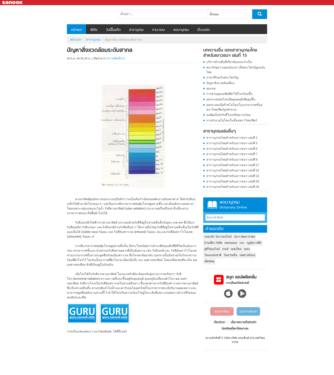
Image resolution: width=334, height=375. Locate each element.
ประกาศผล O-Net (244, 236)
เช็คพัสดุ (209, 261)
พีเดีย (93, 30)
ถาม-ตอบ (158, 30)
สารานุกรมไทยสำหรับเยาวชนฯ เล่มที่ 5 (232, 148)
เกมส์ (225, 249)
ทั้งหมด (214, 14)
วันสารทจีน (230, 255)
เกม (242, 242)
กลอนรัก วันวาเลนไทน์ (218, 236)
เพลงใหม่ (236, 249)
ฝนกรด (211, 88)
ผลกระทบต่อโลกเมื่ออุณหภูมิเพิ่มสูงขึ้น (230, 99)
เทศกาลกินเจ (247, 255)
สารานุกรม (136, 30)
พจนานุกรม (181, 30)
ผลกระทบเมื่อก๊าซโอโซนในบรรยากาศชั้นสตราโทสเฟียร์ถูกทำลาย (234, 107)
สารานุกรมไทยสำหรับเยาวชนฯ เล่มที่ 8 (232, 159)
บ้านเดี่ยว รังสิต (213, 242)
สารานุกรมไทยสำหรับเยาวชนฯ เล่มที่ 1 (232, 137)
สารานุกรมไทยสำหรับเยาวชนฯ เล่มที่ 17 (232, 165)
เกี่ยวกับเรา (219, 322)
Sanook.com (12, 2)
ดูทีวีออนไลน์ (212, 249)
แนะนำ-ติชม (222, 311)
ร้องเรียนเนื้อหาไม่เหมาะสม (235, 329)
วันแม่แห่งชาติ (212, 255)
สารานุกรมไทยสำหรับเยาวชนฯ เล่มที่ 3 (232, 143)
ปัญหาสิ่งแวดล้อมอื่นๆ (220, 83)
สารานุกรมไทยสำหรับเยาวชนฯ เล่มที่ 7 (232, 154)
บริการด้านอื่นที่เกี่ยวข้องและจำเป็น (229, 62)
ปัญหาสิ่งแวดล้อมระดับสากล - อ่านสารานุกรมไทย (89, 14)
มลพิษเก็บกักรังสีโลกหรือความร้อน (228, 115)
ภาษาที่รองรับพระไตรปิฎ (222, 77)
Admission (231, 242)
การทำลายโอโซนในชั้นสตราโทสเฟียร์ (231, 120)
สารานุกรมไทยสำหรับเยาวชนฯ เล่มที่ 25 (232, 181)
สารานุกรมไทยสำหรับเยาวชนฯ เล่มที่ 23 (232, 176)
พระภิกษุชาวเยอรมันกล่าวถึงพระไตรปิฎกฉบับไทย (235, 70)
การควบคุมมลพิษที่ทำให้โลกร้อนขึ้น (229, 94)
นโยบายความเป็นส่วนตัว (243, 322)
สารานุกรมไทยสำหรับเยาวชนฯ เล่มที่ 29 (232, 186)
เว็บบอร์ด (203, 30)
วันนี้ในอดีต (113, 30)
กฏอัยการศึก (254, 242)
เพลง (247, 249)
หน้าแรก (76, 30)
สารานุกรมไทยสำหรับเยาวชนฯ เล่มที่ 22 (232, 170)
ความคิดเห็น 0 (116, 58)
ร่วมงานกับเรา (248, 311)
